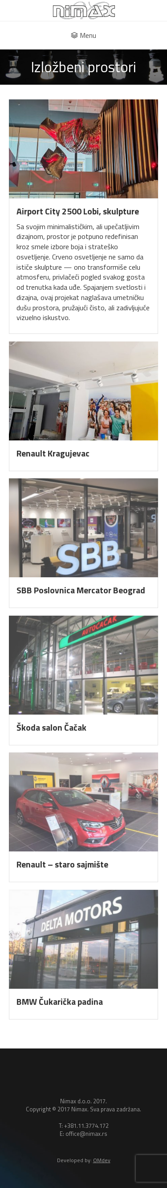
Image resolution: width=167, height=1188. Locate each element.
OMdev (101, 1160)
